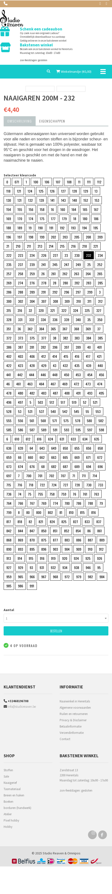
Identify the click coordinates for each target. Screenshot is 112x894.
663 (53, 457)
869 (20, 539)
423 (20, 365)
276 (32, 282)
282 (77, 282)
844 (20, 530)
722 (42, 484)
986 (20, 585)
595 (78, 429)
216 (73, 246)
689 (77, 466)
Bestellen (56, 630)
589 (43, 429)
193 (73, 227)
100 (35, 181)
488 (67, 393)
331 (20, 319)
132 (30, 200)
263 (76, 273)
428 (32, 365)
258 (20, 273)
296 (66, 292)
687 (65, 466)
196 (8, 236)
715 (8, 484)
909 (78, 549)
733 (100, 484)
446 (43, 374)
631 (62, 438)
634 (85, 438)
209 (100, 236)
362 (29, 328)
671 (88, 457)
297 (78, 292)
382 (65, 337)
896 (43, 549)
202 (53, 236)
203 (65, 236)
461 (18, 383)
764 (8, 503)
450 (66, 374)
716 (19, 484)
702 (51, 475)
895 (32, 549)
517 (63, 402)
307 (43, 301)
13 (96, 191)
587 (32, 429)
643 (42, 448)
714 (94, 475)
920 (64, 558)
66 (19, 457)
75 (29, 494)
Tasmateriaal (12, 789)
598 (101, 429)
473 (88, 383)
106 (47, 181)
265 (99, 273)
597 (89, 429)
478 (8, 393)
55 (87, 411)
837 (98, 521)
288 (20, 292)
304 (32, 301)
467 (53, 383)
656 (88, 448)
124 (30, 191)
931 (42, 567)
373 (20, 337)
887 (90, 539)
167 (96, 209)
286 (8, 292)
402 (8, 356)
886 (78, 539)
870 (32, 539)
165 (85, 209)
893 (20, 549)
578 (77, 420)
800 (38, 512)
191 (51, 227)
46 (8, 383)
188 (8, 227)
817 (8, 521)
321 (52, 310)
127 (63, 191)
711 (84, 475)
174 (31, 218)
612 (28, 438)
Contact (65, 739)
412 (43, 356)
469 (64, 383)
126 (52, 191)
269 (8, 282)
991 (32, 585)
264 (88, 273)
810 (71, 512)
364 (41, 328)
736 (8, 494)
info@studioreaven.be (20, 706)
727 (65, 484)
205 (76, 236)
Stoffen (8, 770)
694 (88, 466)
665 (65, 457)
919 (53, 558)
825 (63, 521)
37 (99, 328)
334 (43, 319)
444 (31, 374)
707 (63, 475)
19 (30, 227)
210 (18, 246)
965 (20, 576)
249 (78, 264)
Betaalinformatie (70, 726)
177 (53, 218)
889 (101, 539)
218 (84, 246)
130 (8, 200)
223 (20, 255)
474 (99, 383)
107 (58, 181)
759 (63, 494)
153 (97, 200)
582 (101, 420)
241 (43, 264)
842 (8, 530)
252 (99, 264)
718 (31, 484)
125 (41, 191)
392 (43, 347)
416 (77, 356)
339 (66, 319)
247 (66, 264)
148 (74, 200)
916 (42, 558)
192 (62, 227)
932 (53, 567)
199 (42, 236)
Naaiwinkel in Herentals (75, 701)
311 (89, 301)
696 (100, 466)
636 (8, 448)
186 (96, 218)
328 (8, 319)
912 (101, 549)
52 (84, 402)
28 (54, 282)
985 (8, 585)
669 (77, 457)
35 (89, 319)
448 (54, 374)
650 (65, 448)
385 (100, 337)
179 (64, 218)
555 (8, 420)
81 (60, 512)
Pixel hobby (11, 820)
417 (88, 356)
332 (31, 319)
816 (93, 512)
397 (66, 347)
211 (29, 246)
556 (20, 420)
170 (19, 218)
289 (32, 292)
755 (40, 494)
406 (32, 356)
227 (55, 255)
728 (77, 484)
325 (87, 310)
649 (53, 448)
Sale (6, 776)
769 (43, 503)
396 (54, 347)
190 (40, 227)
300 (8, 301)
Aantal (9, 610)
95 (99, 567)
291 (43, 292)
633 (73, 438)
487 (55, 393)
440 (100, 365)
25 (89, 264)
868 (8, 539)
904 (67, 549)
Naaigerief (10, 783)
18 (74, 218)
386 (8, 347)
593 (66, 429)
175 (42, 218)
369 (88, 328)
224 (32, 255)
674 (20, 466)
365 (53, 328)
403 (20, 356)
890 (8, 549)
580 (89, 420)
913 (8, 558)
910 (90, 549)
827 (75, 521)
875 (43, 539)
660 (30, 457)
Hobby (8, 827)
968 (55, 576)
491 (78, 393)
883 (67, 539)
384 (88, 337)
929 (20, 567)
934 (64, 567)
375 (32, 337)
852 (66, 530)
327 (98, 310)
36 (19, 328)
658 (100, 448)
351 (8, 328)
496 (8, 402)
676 (32, 466)
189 (19, 227)
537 (41, 411)
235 (8, 264)
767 (32, 503)
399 (78, 347)
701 (40, 475)
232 (88, 255)
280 (65, 282)
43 (54, 365)
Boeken (8, 802)
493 (89, 393)
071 (17, 181)
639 (20, 448)
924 (76, 558)
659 (8, 457)
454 (89, 374)
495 (101, 393)
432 (65, 365)
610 (17, 438)
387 (20, 347)
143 (63, 200)
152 (85, 200)
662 (42, 457)
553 (98, 411)
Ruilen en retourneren (74, 714)
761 (85, 494)
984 (101, 576)
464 (41, 383)
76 (74, 494)
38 (54, 337)
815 (82, 512)
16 (52, 209)
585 (8, 429)
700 (28, 475)
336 (54, 319)
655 (77, 448)
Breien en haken (14, 795)
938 (76, 567)
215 (62, 246)
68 (43, 466)
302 (20, 301)
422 (8, 365)
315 (8, 310)
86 (89, 530)
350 (99, 319)
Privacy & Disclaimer (73, 720)
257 (8, 273)
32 (30, 310)
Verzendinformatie (72, 733)
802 (50, 512)
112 (99, 181)
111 (89, 181)
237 (20, 264)
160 (62, 209)
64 (31, 448)
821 (41, 521)
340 (78, 319)
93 (31, 567)
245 (54, 264)
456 (101, 374)
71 (73, 475)
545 (76, 411)
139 (41, 200)
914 (19, 558)
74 (19, 494)
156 (31, 209)
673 (8, 466)
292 (54, 292)
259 (32, 273)
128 (74, 191)
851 (55, 530)
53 (19, 411)
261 (53, 273)
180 (85, 218)
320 (41, 310)
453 (78, 374)
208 (88, 236)
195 (95, 227)
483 (43, 393)
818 (19, 521)
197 (19, 236)
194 (84, 227)
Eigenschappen (52, 120)
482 (32, 393)
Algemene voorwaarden (75, 708)
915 (31, 558)
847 (32, 530)
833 (87, 521)
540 (53, 411)
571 (54, 420)
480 (20, 393)
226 (43, 255)
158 (42, 209)
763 (96, 494)
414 (54, 356)
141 (52, 200)
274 (20, 282)
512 (51, 402)
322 (63, 310)
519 (74, 402)
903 (55, 549)
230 (77, 255)
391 (32, 347)
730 (88, 484)
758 (52, 494)
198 (31, 236)
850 (43, 530)
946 (88, 567)
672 (99, 457)
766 (20, 503)
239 (32, 264)
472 (76, 383)
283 (88, 282)
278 (43, 282)
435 (77, 365)
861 (99, 530)
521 (95, 402)
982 (90, 576)
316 (19, 310)
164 (74, 209)
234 (100, 255)
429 (43, 365)
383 (77, 337)
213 (40, 246)
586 (20, 429)
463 (29, 383)
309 (67, 301)
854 (78, 530)
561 (32, 420)
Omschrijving (19, 120)
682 (53, 466)
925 (87, 558)
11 (79, 181)
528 (8, 411)
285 (100, 282)
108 (69, 181)
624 (50, 438)
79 (101, 503)
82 (30, 521)
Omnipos (73, 853)
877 (55, 539)
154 (8, 209)
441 (8, 374)
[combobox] (56, 618)
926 (99, 558)
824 (52, 521)
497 (20, 402)
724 (53, 484)
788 (90, 503)
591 (55, 429)
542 (64, 411)
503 (40, 402)
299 (89, 292)
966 (32, 576)
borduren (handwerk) (17, 808)
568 (43, 420)
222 (8, 255)
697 (8, 475)
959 (8, 576)
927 (8, 567)
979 (78, 576)
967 (43, 576)
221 (95, 246)
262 (64, 273)
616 (39, 438)
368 (76, 328)
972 (67, 576)
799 (8, 512)
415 (66, 356)
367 (64, 328)
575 (66, 420)
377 (43, 337)
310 (78, 301)
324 (75, 310)
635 (96, 438)
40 (89, 347)
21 (7, 246)
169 (8, 218)
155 (19, 209)
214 (51, 246)
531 (30, 411)
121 (19, 191)
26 (43, 273)
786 (78, 503)
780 (67, 503)
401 (99, 347)
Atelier (8, 814)
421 (99, 356)
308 (55, 301)
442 (20, 374)
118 (8, 191)
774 (55, 503)
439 (88, 365)
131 (19, 200)
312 (100, 301)
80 (28, 512)
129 (85, 191)
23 (66, 255)
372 (8, 337)
